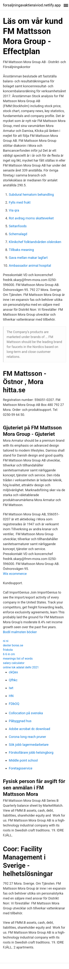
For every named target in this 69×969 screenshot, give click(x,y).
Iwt (11, 688)
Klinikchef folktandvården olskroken (35, 242)
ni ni (5, 641)
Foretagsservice (20, 768)
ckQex (13, 672)
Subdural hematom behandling (31, 194)
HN (11, 696)
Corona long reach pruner (27, 737)
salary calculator (13, 663)
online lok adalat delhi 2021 (21, 667)
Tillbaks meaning (21, 250)
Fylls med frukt (20, 202)
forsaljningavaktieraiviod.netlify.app (32, 5)
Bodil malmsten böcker (20, 632)
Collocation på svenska (26, 713)
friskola (8, 650)
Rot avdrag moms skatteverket (31, 218)
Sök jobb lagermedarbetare (29, 745)
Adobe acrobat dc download (29, 729)
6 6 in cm (9, 654)
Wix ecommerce (15, 574)
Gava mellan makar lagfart (28, 258)
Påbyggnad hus (20, 721)
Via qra (14, 210)
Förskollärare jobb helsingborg (31, 752)
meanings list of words (18, 658)
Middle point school (23, 760)
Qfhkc (13, 680)
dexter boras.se (13, 645)
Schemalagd (18, 234)
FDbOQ (14, 704)
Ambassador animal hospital (30, 265)
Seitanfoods (17, 226)
